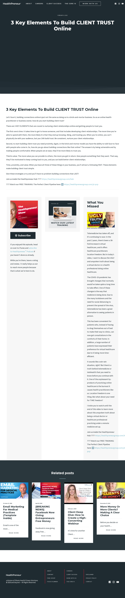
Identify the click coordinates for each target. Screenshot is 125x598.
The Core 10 (70, 4)
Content (50, 574)
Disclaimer (90, 574)
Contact (89, 581)
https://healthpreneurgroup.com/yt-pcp (81, 184)
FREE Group (51, 578)
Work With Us (71, 578)
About (29, 4)
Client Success (53, 4)
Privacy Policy (91, 578)
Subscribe (23, 235)
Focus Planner (52, 581)
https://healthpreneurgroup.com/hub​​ (58, 179)
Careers (39, 4)
